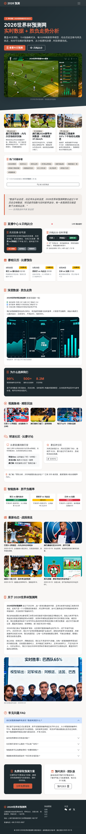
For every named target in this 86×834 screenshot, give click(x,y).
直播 (45, 809)
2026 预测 (12, 3)
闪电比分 (36, 47)
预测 (45, 812)
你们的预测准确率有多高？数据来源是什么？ (24, 720)
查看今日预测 (15, 47)
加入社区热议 (43, 184)
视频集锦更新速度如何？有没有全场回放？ (23, 756)
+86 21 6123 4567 (17, 822)
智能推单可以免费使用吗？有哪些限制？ (22, 750)
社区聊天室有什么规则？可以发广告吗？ (22, 744)
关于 (45, 817)
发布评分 (52, 459)
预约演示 (63, 786)
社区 (45, 814)
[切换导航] (79, 3)
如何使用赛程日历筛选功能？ (18, 738)
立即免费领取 (23, 786)
